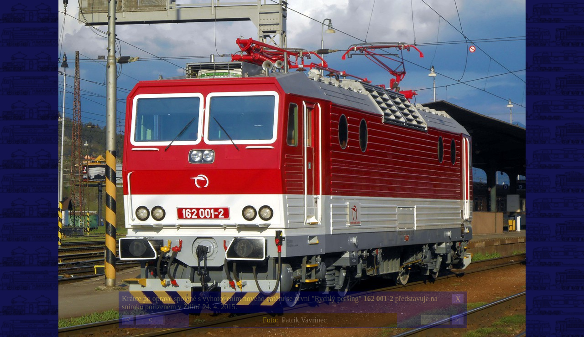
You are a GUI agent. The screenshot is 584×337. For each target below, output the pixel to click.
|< (127, 320)
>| (457, 320)
